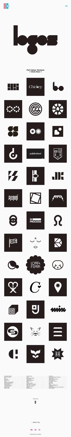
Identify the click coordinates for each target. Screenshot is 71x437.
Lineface (39, 434)
